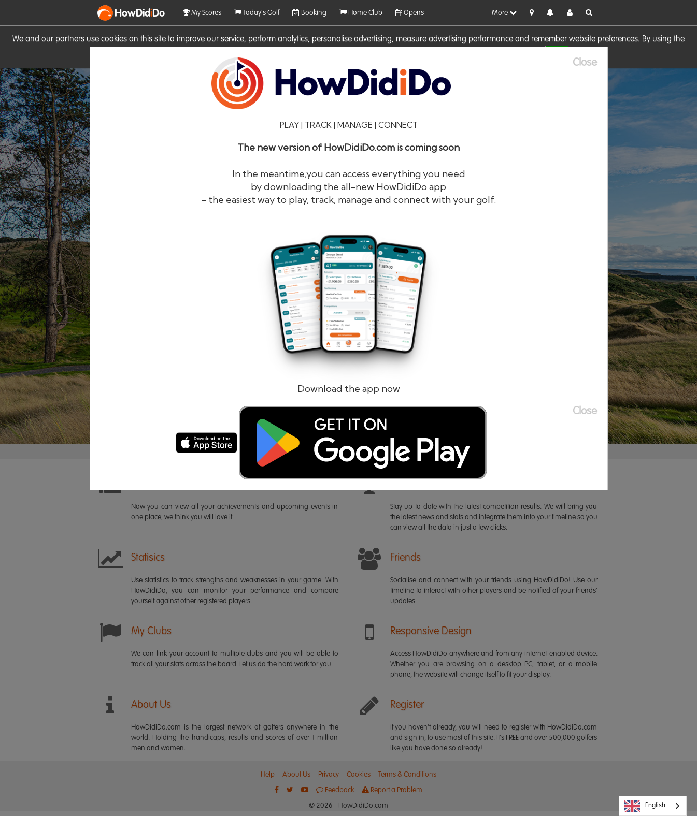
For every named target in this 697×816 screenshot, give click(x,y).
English (644, 806)
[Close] (590, 62)
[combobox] (653, 806)
